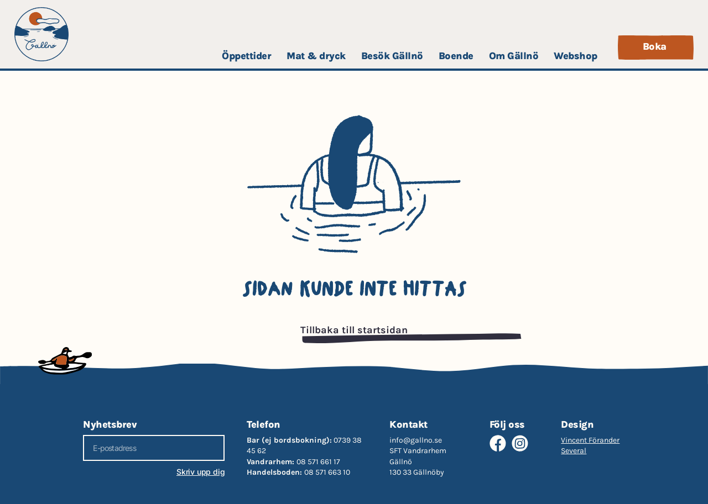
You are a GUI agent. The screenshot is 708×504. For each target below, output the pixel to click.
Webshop (575, 55)
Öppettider (246, 55)
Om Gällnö (514, 55)
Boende (456, 55)
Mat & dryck (316, 55)
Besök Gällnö (392, 55)
